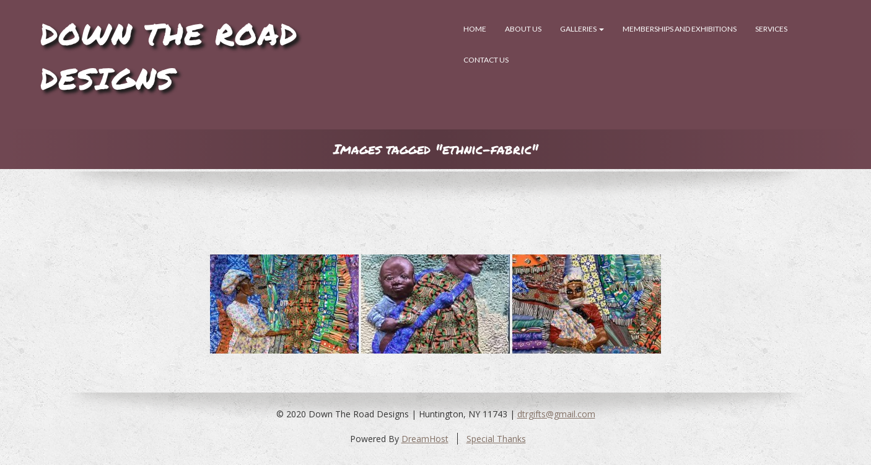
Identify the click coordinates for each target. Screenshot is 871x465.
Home (474, 28)
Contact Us (486, 59)
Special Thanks (496, 439)
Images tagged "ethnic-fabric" (435, 149)
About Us (523, 28)
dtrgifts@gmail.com (556, 414)
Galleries (582, 28)
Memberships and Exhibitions (680, 28)
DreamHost (425, 439)
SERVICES (771, 28)
